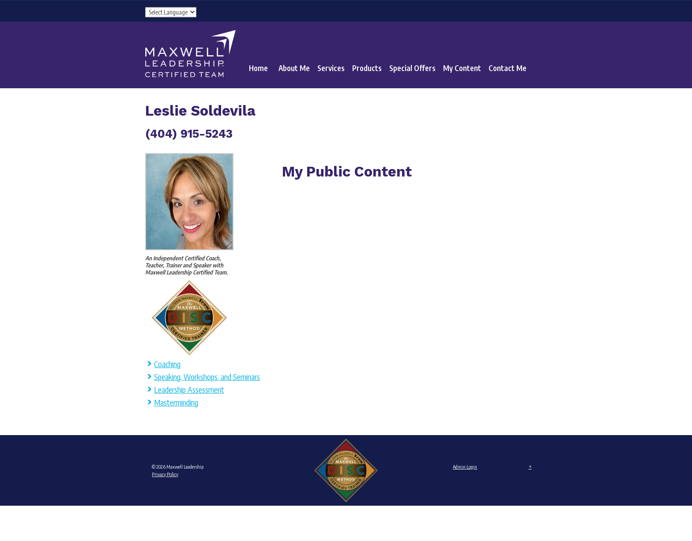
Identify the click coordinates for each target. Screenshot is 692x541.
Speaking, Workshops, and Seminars (207, 377)
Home (258, 68)
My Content (462, 68)
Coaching (167, 364)
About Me (294, 68)
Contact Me (508, 68)
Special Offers (412, 68)
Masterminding (176, 402)
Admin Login (465, 467)
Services (331, 68)
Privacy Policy (165, 474)
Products (367, 68)
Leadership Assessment (189, 389)
